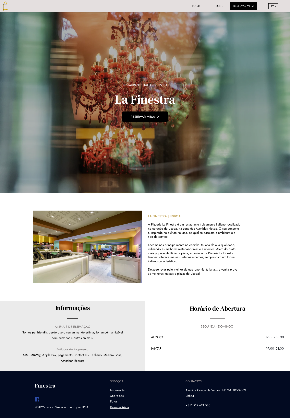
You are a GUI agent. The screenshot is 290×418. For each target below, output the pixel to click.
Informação (117, 390)
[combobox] (273, 6)
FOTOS (196, 6)
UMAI (85, 407)
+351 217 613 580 (198, 405)
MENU (219, 6)
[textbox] (273, 6)
